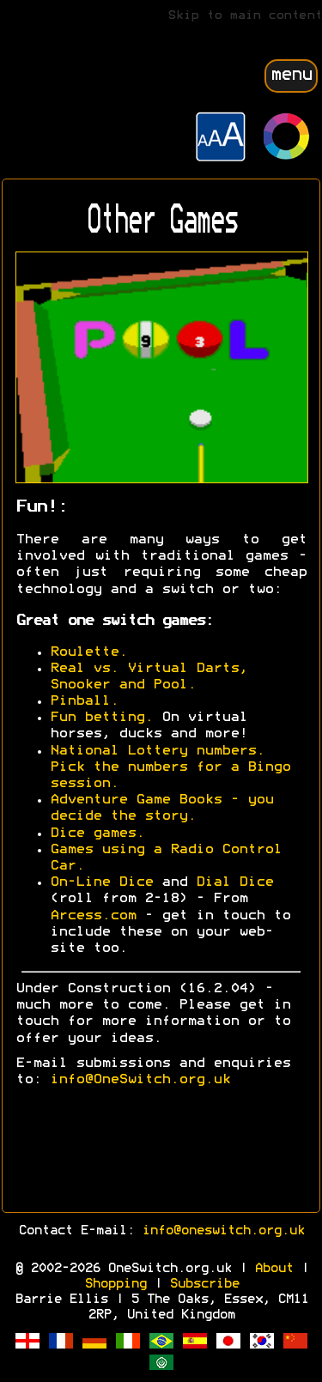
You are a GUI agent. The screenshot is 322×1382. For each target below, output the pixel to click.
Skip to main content (244, 15)
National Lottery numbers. (157, 751)
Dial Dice (234, 882)
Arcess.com (93, 916)
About (273, 1269)
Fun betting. (101, 718)
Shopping (115, 1284)
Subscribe (204, 1284)
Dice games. (97, 833)
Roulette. (88, 652)
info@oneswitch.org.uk (223, 1231)
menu (291, 75)
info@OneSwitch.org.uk (140, 1080)
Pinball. (84, 701)
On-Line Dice (101, 882)
